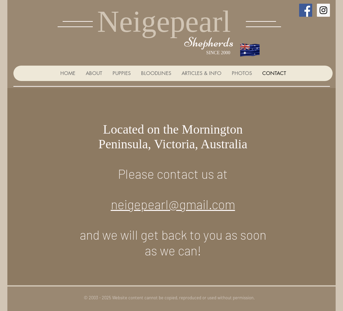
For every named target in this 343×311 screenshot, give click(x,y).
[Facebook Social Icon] (305, 10)
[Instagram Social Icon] (323, 10)
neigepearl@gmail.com (173, 204)
